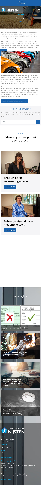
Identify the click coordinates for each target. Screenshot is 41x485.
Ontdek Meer (10, 187)
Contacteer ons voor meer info (14, 101)
